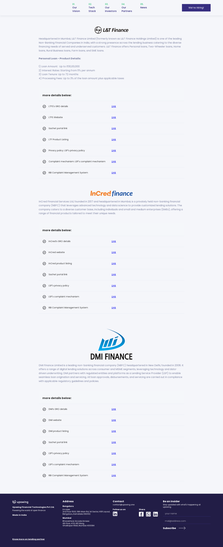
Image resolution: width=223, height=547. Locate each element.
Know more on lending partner (28, 539)
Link (114, 106)
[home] (26, 7)
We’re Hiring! (196, 7)
